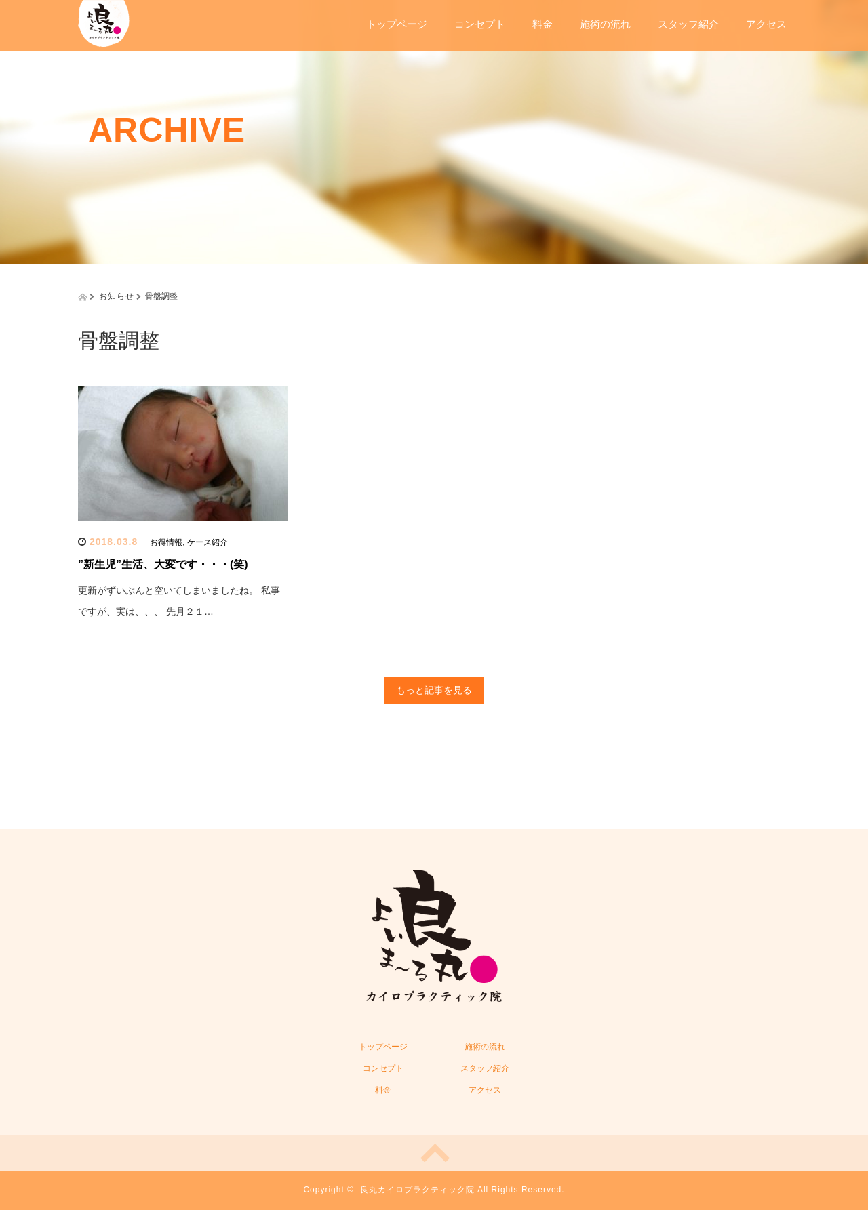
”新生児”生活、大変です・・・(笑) (163, 564)
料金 (542, 24)
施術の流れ (605, 24)
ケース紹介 (207, 542)
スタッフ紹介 (688, 24)
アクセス (766, 24)
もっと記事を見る (434, 690)
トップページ (396, 24)
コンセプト (479, 24)
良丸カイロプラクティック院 (417, 1189)
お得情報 (166, 542)
